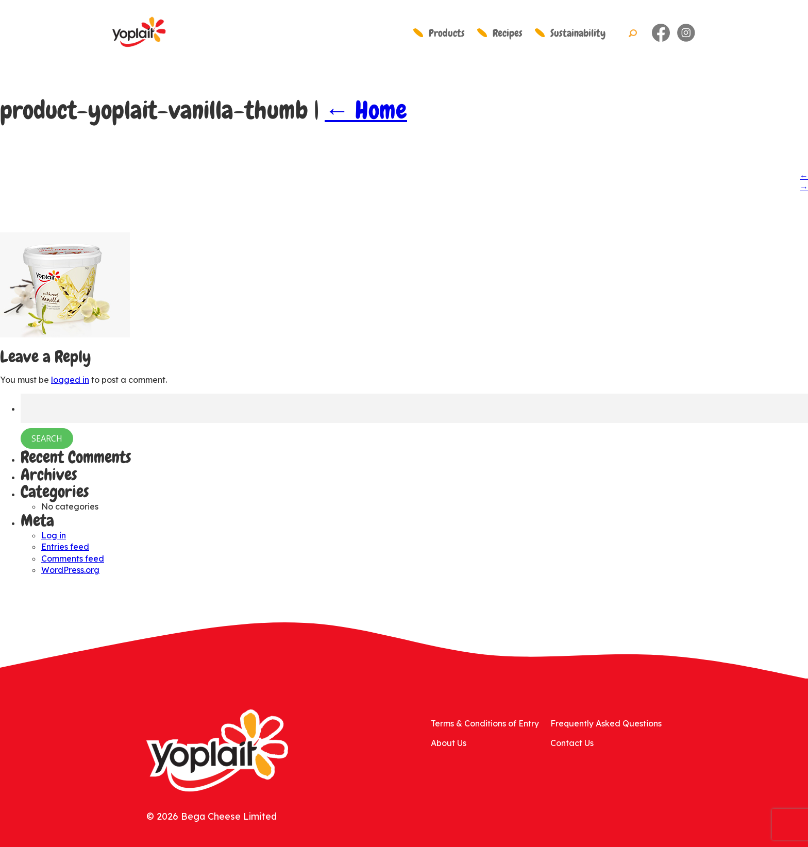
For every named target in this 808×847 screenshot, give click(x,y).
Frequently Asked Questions (606, 723)
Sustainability (577, 33)
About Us (448, 743)
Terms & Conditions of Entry (485, 723)
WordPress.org (70, 570)
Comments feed (72, 558)
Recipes (508, 33)
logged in (70, 380)
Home (366, 110)
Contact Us (572, 743)
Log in (53, 535)
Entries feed (65, 546)
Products (447, 33)
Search (632, 33)
